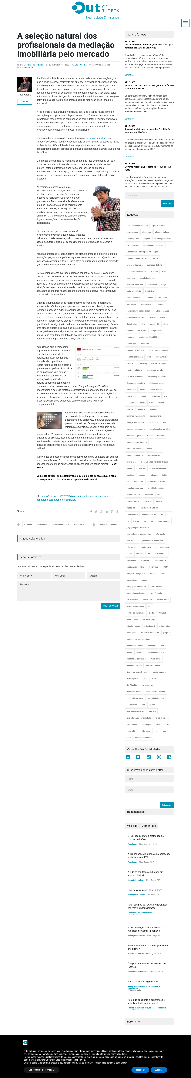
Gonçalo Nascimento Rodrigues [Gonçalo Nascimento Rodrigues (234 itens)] (154, 462)
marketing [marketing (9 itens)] (145, 560)
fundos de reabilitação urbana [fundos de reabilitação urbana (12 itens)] (139, 449)
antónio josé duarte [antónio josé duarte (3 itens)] (162, 239)
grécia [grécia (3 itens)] (129, 468)
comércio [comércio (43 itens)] (130, 337)
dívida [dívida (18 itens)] (142, 390)
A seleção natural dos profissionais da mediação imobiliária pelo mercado (66, 45)
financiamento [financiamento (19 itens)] (156, 416)
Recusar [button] (140, 1070)
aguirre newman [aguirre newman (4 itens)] (159, 226)
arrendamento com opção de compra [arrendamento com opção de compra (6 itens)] (142, 252)
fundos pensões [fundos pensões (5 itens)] (154, 455)
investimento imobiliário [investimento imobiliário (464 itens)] (152, 514)
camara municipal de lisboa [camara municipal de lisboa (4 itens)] (138, 311)
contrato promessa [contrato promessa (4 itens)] (135, 357)
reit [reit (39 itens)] (162, 646)
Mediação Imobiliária (33, 65)
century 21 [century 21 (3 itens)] (154, 324)
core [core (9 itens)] (149, 357)
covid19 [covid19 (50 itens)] (130, 363)
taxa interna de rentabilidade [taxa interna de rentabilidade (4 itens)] (139, 718)
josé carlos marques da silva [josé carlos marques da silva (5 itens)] (139, 534)
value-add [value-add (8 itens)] (131, 731)
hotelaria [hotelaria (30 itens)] (153, 475)
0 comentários (26, 67)
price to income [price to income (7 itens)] (133, 626)
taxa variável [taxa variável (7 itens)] (132, 724)
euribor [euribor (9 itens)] (161, 403)
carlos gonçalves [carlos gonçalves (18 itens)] (162, 311)
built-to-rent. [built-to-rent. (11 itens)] (146, 304)
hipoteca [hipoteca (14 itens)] (130, 475)
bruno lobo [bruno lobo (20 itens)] (162, 298)
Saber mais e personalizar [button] (41, 1070)
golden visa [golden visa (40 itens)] (131, 462)
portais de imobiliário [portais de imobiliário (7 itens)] (136, 613)
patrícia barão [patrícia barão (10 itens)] (163, 600)
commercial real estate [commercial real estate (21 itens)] (136, 331)
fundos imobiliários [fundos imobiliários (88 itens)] (135, 455)
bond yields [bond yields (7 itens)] (150, 291)
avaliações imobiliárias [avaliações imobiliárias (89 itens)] (136, 272)
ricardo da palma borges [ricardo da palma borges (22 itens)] (137, 672)
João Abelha (81, 65)
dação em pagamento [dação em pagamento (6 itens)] (157, 377)
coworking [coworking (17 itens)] (142, 363)
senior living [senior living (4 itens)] (132, 705)
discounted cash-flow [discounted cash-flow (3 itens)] (136, 383)
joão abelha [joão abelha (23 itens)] (160, 534)
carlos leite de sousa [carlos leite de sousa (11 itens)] (135, 317)
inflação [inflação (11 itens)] (159, 501)
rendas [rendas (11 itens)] (139, 652)
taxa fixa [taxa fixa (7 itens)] (152, 711)
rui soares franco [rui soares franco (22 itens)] (134, 692)
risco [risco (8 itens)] (153, 679)
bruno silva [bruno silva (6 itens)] (131, 304)
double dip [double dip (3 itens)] (131, 390)
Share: (21, 511)
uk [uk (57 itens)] (168, 724)
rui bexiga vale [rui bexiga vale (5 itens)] (148, 685)
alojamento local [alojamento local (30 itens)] (162, 232)
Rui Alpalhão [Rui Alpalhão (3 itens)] (132, 685)
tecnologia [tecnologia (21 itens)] (146, 724)
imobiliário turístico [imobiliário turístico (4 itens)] (156, 488)
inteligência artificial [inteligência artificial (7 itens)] (149, 508)
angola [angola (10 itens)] (147, 239)
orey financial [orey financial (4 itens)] (156, 593)
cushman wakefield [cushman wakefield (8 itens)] (135, 377)
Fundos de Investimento (138, 1008)
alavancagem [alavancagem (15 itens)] (132, 232)
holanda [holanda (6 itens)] (141, 475)
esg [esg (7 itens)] (165, 396)
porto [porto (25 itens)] (151, 613)
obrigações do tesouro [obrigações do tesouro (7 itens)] (136, 587)
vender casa (79, 524)
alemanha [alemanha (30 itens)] (146, 232)
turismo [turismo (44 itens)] (158, 724)
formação (28, 524)
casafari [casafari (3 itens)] (152, 317)
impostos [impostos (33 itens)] (149, 495)
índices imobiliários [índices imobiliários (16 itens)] (143, 738)
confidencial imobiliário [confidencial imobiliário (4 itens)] (149, 337)
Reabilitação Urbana (146, 913)
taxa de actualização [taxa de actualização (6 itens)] (135, 711)
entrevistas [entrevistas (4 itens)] (131, 396)
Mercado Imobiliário (136, 880)
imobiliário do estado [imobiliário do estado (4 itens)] (156, 482)
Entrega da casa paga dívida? (143, 981)
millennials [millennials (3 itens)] (153, 567)
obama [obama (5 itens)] (144, 580)
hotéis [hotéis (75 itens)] (164, 475)
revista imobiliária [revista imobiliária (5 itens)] (153, 665)
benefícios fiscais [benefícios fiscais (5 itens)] (147, 278)
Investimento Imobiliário (138, 972)
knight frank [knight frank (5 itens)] (146, 547)
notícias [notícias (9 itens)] (153, 573)
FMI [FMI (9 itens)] (164, 423)
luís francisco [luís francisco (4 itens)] (160, 554)
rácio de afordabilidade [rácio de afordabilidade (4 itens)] (155, 692)
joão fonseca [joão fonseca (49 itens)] (132, 541)
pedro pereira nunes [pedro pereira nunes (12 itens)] (135, 606)
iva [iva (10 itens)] (152, 521)
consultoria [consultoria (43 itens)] (146, 344)
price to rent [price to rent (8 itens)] (149, 626)
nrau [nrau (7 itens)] (163, 573)
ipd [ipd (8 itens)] (168, 514)
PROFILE (25, 102)
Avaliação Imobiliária (136, 895)
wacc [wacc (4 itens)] (164, 731)
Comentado (149, 825)
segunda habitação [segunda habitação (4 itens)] (155, 698)
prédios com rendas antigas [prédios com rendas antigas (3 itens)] (138, 639)
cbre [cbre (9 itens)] (143, 324)
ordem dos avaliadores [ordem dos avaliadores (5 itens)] (136, 593)
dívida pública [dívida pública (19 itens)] (156, 390)
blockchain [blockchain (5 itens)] (152, 285)
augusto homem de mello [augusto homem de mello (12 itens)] (137, 258)
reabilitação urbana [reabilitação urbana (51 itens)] (135, 646)
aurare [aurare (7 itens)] (155, 258)
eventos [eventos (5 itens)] (141, 409)
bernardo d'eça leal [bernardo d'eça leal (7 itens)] (135, 285)
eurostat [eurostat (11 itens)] (130, 409)
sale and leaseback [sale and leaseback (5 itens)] (135, 698)
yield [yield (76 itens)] (129, 738)
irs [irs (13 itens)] (145, 521)
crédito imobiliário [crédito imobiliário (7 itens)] (134, 370)
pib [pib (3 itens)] (149, 606)
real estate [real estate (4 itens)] (152, 646)
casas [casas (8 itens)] (162, 317)
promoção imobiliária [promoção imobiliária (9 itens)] (150, 633)
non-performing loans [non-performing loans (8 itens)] (136, 573)
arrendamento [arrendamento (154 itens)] (132, 245)
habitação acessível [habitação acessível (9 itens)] (157, 468)
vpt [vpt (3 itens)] (155, 731)
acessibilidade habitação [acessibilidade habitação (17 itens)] (137, 226)
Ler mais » (129, 75)
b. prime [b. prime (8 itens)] (154, 272)
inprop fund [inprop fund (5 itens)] (132, 508)
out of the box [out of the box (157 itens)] (132, 600)
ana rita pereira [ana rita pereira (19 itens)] (133, 239)
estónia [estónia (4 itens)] (141, 403)
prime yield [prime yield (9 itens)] (131, 633)
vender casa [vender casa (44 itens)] (145, 731)
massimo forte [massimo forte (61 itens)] (160, 560)
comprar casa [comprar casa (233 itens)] (156, 331)
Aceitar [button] (158, 1070)
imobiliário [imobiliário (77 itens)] (138, 482)
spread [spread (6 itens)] (152, 705)
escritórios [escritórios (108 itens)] (155, 396)
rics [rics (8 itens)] (145, 679)
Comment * (68, 591)
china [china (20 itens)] (165, 324)
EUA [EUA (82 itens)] (151, 403)
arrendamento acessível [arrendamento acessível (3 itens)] (153, 245)
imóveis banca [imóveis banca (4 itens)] (133, 501)
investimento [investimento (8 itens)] (132, 514)
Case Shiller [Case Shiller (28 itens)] (132, 324)
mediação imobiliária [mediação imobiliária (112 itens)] (135, 567)
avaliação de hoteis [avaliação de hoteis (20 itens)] (155, 265)
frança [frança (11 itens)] (150, 436)
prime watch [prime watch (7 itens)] (164, 626)
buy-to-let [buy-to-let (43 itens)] (160, 304)
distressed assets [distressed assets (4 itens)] (157, 383)
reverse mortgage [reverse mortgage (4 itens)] (134, 665)
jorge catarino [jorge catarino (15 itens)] (164, 521)
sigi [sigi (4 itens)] (143, 705)
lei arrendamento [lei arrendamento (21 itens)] (162, 547)
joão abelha (42, 524)
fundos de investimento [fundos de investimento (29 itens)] (137, 442)
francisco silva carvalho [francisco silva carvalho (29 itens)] (160, 429)
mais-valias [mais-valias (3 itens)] (131, 560)
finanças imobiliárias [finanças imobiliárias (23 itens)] (135, 423)
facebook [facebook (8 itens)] (154, 409)
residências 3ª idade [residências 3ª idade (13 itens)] (155, 652)
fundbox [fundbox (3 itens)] (160, 436)
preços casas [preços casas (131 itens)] (132, 619)
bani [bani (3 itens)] (164, 272)
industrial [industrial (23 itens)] (148, 501)
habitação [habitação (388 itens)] (140, 468)
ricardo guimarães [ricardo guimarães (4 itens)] (159, 672)
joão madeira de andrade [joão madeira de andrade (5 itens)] (152, 541)
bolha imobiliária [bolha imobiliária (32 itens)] (134, 291)
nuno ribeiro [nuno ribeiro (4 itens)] (132, 580)
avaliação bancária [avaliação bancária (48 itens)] (135, 265)
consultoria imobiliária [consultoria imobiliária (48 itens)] (158, 350)
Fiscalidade (132, 844)
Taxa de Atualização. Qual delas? (145, 890)
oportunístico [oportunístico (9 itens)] (156, 587)
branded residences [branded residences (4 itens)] (135, 298)
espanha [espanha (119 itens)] (130, 403)
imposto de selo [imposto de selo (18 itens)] (133, 495)
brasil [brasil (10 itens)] (150, 298)
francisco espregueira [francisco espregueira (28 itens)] (136, 429)
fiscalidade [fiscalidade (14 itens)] (153, 423)
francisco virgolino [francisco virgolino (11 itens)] (135, 436)
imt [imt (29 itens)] (158, 495)
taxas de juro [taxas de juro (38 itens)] (161, 718)
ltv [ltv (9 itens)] (149, 554)
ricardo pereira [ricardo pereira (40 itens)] (133, 679)
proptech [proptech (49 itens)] (167, 633)
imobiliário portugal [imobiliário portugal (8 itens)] (135, 488)
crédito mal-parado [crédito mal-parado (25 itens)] (155, 370)
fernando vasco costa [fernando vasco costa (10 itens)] (136, 416)
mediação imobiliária (96, 138)
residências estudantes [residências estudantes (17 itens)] (136, 659)
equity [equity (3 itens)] (143, 396)
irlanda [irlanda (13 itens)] (136, 521)
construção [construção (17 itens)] (131, 344)
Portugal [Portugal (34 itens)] (162, 613)
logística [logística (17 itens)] (140, 554)
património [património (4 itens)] (147, 600)
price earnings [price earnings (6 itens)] (149, 619)
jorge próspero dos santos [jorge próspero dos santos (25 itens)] (138, 528)
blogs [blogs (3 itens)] (163, 285)
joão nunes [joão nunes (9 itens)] (131, 547)
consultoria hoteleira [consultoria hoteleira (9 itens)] (135, 350)
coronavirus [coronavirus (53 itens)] (161, 357)
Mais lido (132, 825)
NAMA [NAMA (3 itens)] (165, 567)
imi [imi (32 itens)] (128, 482)
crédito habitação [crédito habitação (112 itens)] (158, 363)
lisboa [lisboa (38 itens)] (129, 554)
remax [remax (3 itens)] (129, 652)
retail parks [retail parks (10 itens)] (156, 659)
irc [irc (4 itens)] (128, 521)
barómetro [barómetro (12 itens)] (131, 278)
